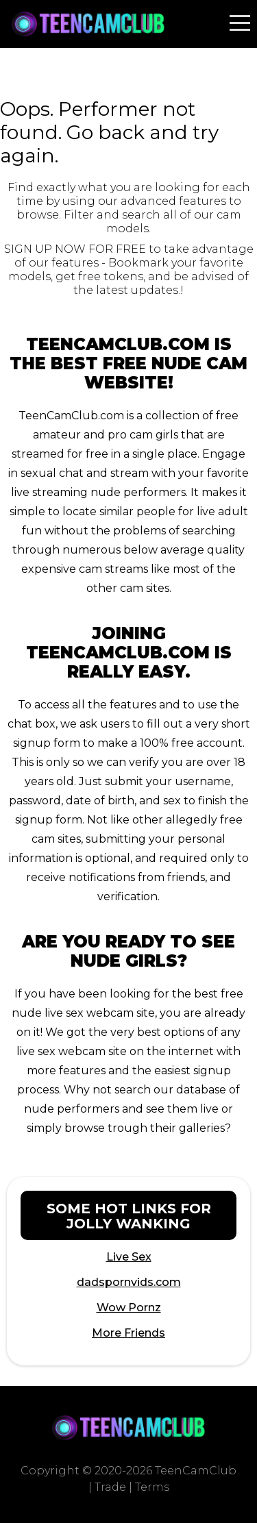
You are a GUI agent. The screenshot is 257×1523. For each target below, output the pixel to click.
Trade (110, 1487)
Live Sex (128, 1256)
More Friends (128, 1332)
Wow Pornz (129, 1307)
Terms (152, 1487)
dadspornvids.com (129, 1282)
